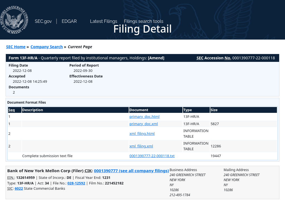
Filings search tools (144, 21)
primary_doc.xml (144, 123)
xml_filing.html (142, 133)
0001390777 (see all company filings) (131, 170)
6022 (19, 188)
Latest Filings (103, 21)
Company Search (47, 46)
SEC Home (16, 46)
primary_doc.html (145, 116)
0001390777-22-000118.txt (152, 155)
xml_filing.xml (141, 146)
